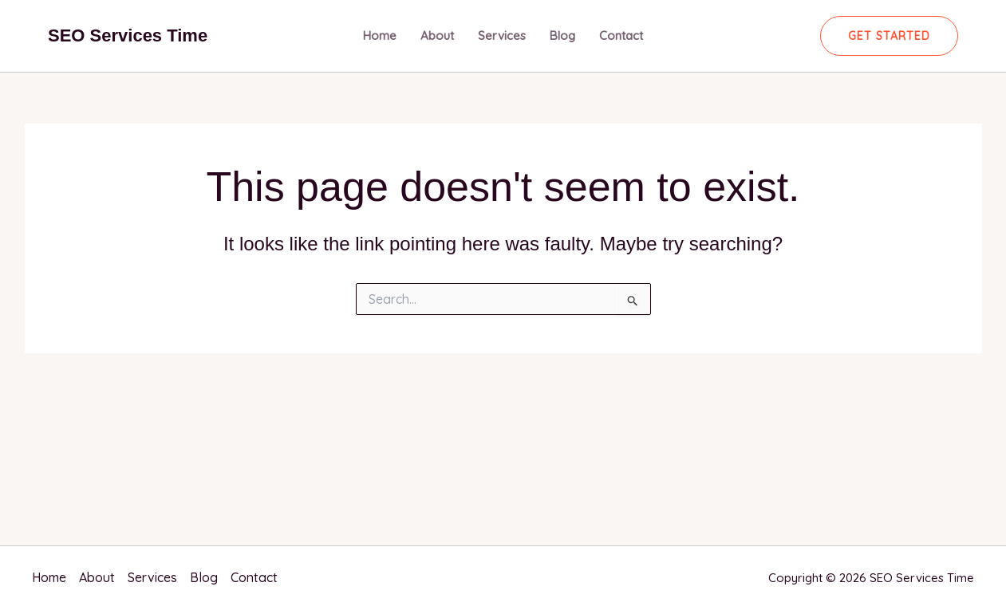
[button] (889, 36)
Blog (562, 35)
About (437, 35)
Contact (621, 35)
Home (379, 35)
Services (502, 35)
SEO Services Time (127, 35)
